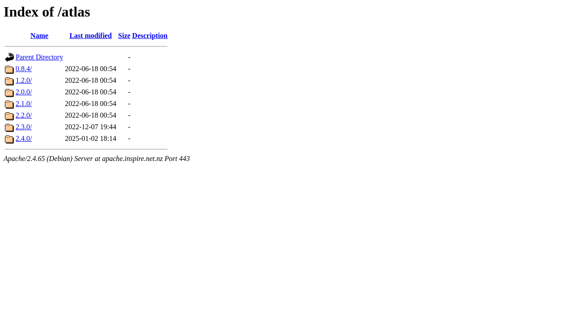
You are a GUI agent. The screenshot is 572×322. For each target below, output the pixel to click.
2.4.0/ (24, 138)
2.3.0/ (24, 127)
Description (150, 35)
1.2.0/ (24, 80)
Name (39, 35)
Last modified (90, 35)
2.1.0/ (24, 103)
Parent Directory (39, 57)
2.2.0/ (24, 115)
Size (124, 35)
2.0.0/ (24, 92)
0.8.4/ (24, 68)
